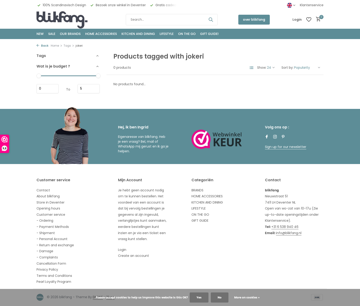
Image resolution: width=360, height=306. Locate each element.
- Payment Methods (53, 226)
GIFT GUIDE (199, 220)
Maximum (89, 88)
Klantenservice (311, 5)
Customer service (51, 214)
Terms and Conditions (54, 275)
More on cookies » (247, 297)
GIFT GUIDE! (209, 33)
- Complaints (47, 257)
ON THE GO (187, 33)
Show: (261, 67)
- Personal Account (52, 239)
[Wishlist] (308, 19)
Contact (43, 190)
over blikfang (254, 19)
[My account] (297, 19)
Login (122, 249)
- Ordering (45, 220)
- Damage (45, 251)
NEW (40, 33)
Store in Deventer (51, 202)
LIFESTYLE (198, 208)
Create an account (133, 255)
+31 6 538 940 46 (284, 226)
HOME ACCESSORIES (101, 33)
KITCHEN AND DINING (138, 33)
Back (42, 46)
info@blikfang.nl (288, 233)
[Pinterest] (283, 137)
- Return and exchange (55, 245)
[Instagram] (275, 137)
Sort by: (287, 67)
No (220, 297)
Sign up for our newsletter (285, 146)
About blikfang (48, 196)
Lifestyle (167, 33)
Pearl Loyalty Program (54, 281)
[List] (252, 68)
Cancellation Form (51, 263)
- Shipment (46, 233)
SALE (51, 33)
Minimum (48, 88)
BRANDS (197, 190)
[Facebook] (267, 137)
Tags (69, 46)
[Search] (172, 19)
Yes (199, 297)
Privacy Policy (47, 269)
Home (56, 46)
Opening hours (48, 208)
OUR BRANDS (70, 33)
